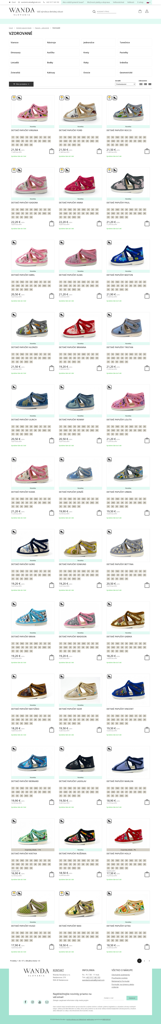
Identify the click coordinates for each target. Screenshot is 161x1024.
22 (45, 137)
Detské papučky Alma (71, 275)
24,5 (17, 141)
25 (22, 141)
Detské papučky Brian (23, 636)
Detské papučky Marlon (120, 781)
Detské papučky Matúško (25, 709)
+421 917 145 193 (52, 2)
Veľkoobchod (118, 2)
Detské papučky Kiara (23, 492)
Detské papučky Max (70, 925)
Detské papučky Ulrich (24, 419)
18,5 (22, 137)
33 (21, 145)
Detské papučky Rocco (119, 130)
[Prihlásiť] (146, 11)
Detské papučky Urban (119, 492)
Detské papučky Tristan (120, 347)
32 (17, 145)
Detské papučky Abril (23, 275)
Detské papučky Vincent (120, 709)
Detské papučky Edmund (72, 564)
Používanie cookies (120, 978)
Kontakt (58, 970)
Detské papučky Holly (119, 853)
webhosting (90, 1019)
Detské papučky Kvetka (24, 853)
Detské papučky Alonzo (24, 347)
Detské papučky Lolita (119, 419)
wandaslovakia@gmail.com (31, 2)
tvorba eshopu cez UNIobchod (76, 1019)
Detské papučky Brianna (72, 347)
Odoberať (132, 998)
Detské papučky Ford (70, 130)
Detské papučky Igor (70, 709)
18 (17, 137)
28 (35, 141)
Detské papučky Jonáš (71, 492)
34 (31, 145)
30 (49, 141)
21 (40, 137)
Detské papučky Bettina (120, 564)
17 (13, 137)
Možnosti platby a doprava (98, 2)
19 (27, 137)
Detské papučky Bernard (25, 781)
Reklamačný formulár (121, 981)
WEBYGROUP (106, 1019)
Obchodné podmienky (121, 975)
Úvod (14, 2)
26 (27, 141)
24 (13, 141)
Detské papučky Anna (71, 202)
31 (13, 145)
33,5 (74, 506)
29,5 (44, 141)
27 (31, 141)
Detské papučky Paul (118, 202)
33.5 (26, 145)
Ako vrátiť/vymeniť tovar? (73, 2)
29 (39, 141)
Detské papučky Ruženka (72, 853)
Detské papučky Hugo (23, 925)
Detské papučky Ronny (71, 419)
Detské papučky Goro (23, 564)
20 (31, 137)
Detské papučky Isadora (24, 202)
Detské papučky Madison (73, 636)
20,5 (36, 137)
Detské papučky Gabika (119, 636)
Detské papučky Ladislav (72, 781)
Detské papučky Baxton (120, 275)
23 (49, 137)
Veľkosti (130, 2)
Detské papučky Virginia (24, 130)
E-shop (140, 2)
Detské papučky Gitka (119, 925)
